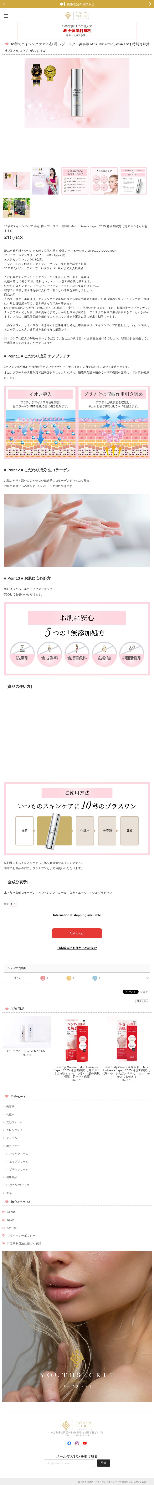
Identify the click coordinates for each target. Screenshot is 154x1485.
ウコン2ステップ (19, 1184)
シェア (144, 991)
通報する (141, 1001)
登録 (103, 1462)
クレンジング (14, 1129)
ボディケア (13, 1145)
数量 (6, 904)
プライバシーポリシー (21, 1235)
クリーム (11, 1137)
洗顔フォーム (14, 1122)
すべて (18, 977)
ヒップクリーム (18, 1161)
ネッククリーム (18, 1153)
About (11, 1211)
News (10, 1219)
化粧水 (10, 1114)
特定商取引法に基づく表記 (24, 1243)
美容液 (10, 1106)
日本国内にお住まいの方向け (77, 947)
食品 (9, 1192)
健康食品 (11, 1177)
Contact (12, 1227)
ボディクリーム (18, 1169)
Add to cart (77, 933)
